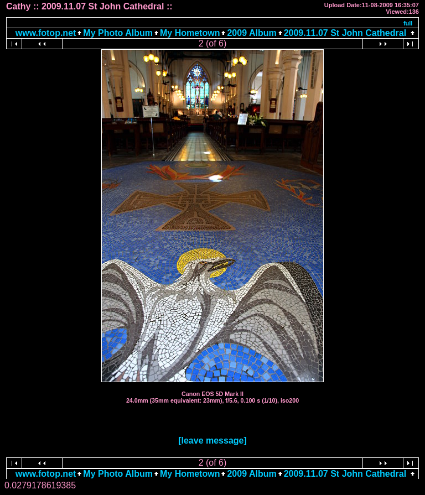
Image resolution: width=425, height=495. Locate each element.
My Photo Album (118, 33)
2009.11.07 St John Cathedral (345, 33)
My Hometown (190, 33)
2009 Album (251, 33)
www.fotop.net (45, 33)
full (408, 23)
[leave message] (212, 440)
